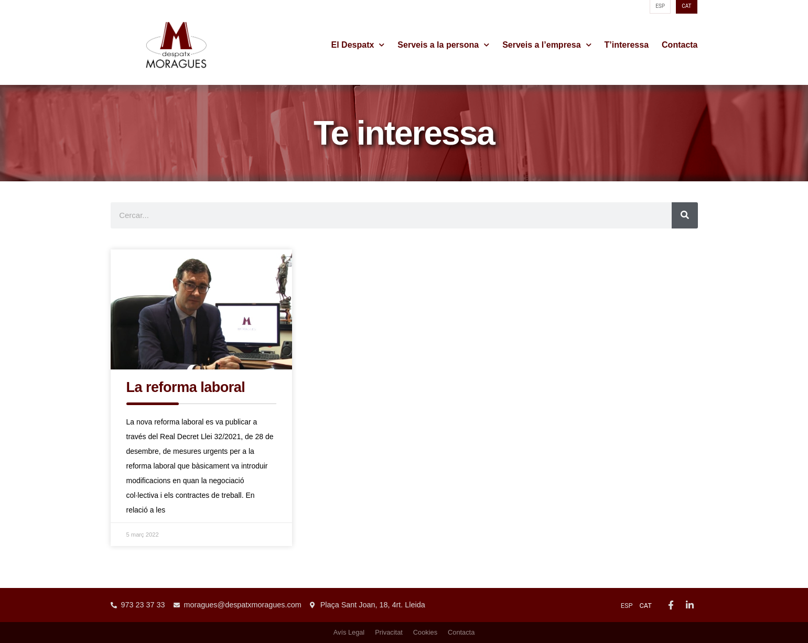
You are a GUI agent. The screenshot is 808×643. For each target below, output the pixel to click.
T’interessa (627, 44)
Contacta (679, 44)
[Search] (685, 215)
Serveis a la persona (443, 45)
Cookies (425, 632)
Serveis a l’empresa (546, 45)
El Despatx (358, 45)
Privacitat (389, 632)
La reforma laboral (185, 387)
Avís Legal (349, 632)
